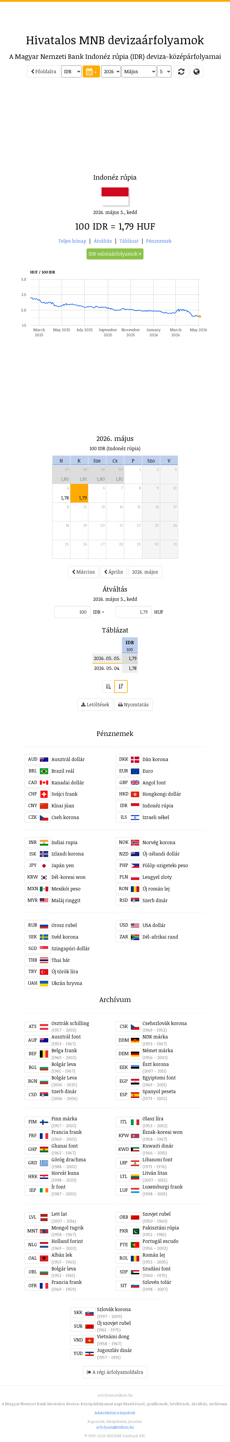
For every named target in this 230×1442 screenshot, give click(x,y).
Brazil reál (63, 771)
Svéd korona (65, 937)
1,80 (65, 479)
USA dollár (154, 925)
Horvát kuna (65, 1173)
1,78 (65, 497)
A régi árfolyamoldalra (115, 1372)
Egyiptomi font (159, 1077)
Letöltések (95, 704)
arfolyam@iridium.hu (115, 1427)
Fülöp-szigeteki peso (165, 865)
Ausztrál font (66, 1036)
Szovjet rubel (157, 1214)
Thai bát (61, 960)
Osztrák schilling (70, 1023)
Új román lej (156, 888)
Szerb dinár (155, 900)
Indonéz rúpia (158, 805)
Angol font (154, 782)
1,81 (83, 479)
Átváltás (103, 241)
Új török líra (65, 971)
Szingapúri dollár (71, 948)
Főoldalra (43, 71)
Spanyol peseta (159, 1091)
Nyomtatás (133, 704)
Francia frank (67, 1132)
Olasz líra (153, 1118)
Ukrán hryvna (67, 983)
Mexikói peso (66, 888)
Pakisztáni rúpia (161, 1227)
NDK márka (155, 1036)
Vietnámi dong (113, 1336)
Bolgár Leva (64, 1077)
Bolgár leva (64, 1064)
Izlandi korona (68, 853)
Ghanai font (65, 1145)
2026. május (145, 572)
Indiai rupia (65, 842)
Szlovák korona (114, 1309)
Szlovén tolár (157, 1282)
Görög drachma (69, 1159)
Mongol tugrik (68, 1227)
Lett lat (59, 1214)
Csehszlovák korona (165, 1023)
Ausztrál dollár (68, 759)
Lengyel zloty (157, 877)
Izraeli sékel (156, 817)
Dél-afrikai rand (160, 937)
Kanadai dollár (68, 782)
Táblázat (129, 241)
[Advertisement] (115, 15)
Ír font (59, 1186)
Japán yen (63, 865)
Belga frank (64, 1050)
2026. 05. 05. (107, 658)
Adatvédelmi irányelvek (115, 1412)
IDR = (98, 612)
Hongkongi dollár (162, 794)
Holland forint (67, 1241)
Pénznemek (159, 241)
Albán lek (62, 1255)
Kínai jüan (63, 805)
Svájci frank (65, 794)
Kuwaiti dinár (158, 1145)
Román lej (154, 1255)
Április (113, 572)
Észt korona (156, 1064)
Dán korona (155, 759)
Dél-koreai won (69, 877)
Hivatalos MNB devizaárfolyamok (115, 40)
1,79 (83, 497)
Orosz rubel (64, 925)
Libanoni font (157, 1159)
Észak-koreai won (163, 1132)
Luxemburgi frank (163, 1186)
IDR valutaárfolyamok (115, 253)
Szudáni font (157, 1268)
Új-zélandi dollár (161, 853)
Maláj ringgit (66, 900)
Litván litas (155, 1173)
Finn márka (64, 1118)
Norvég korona (159, 842)
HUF (158, 612)
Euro (148, 771)
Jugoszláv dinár (114, 1350)
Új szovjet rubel (114, 1323)
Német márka (158, 1050)
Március (83, 572)
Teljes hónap (72, 241)
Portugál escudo (160, 1241)
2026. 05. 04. (107, 668)
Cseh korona (65, 817)
